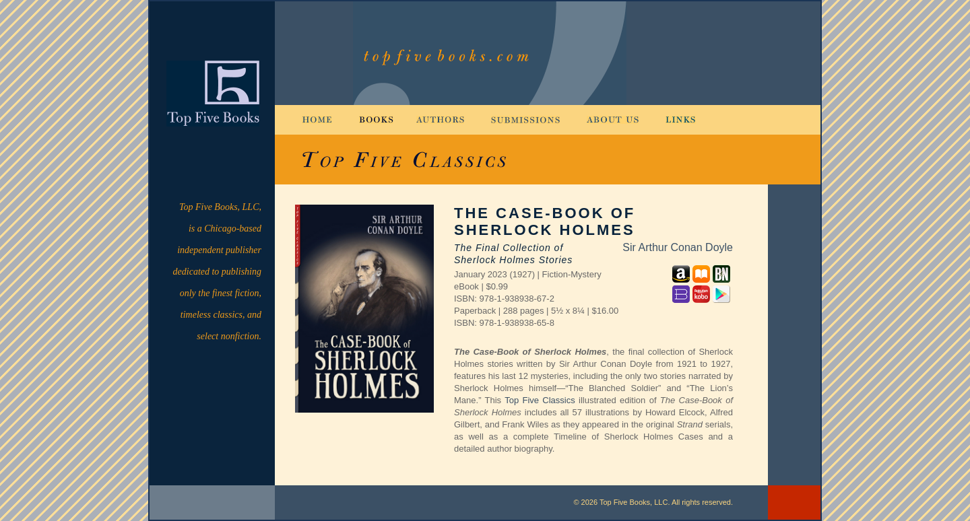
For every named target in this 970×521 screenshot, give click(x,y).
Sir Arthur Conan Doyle (677, 247)
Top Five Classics (540, 400)
